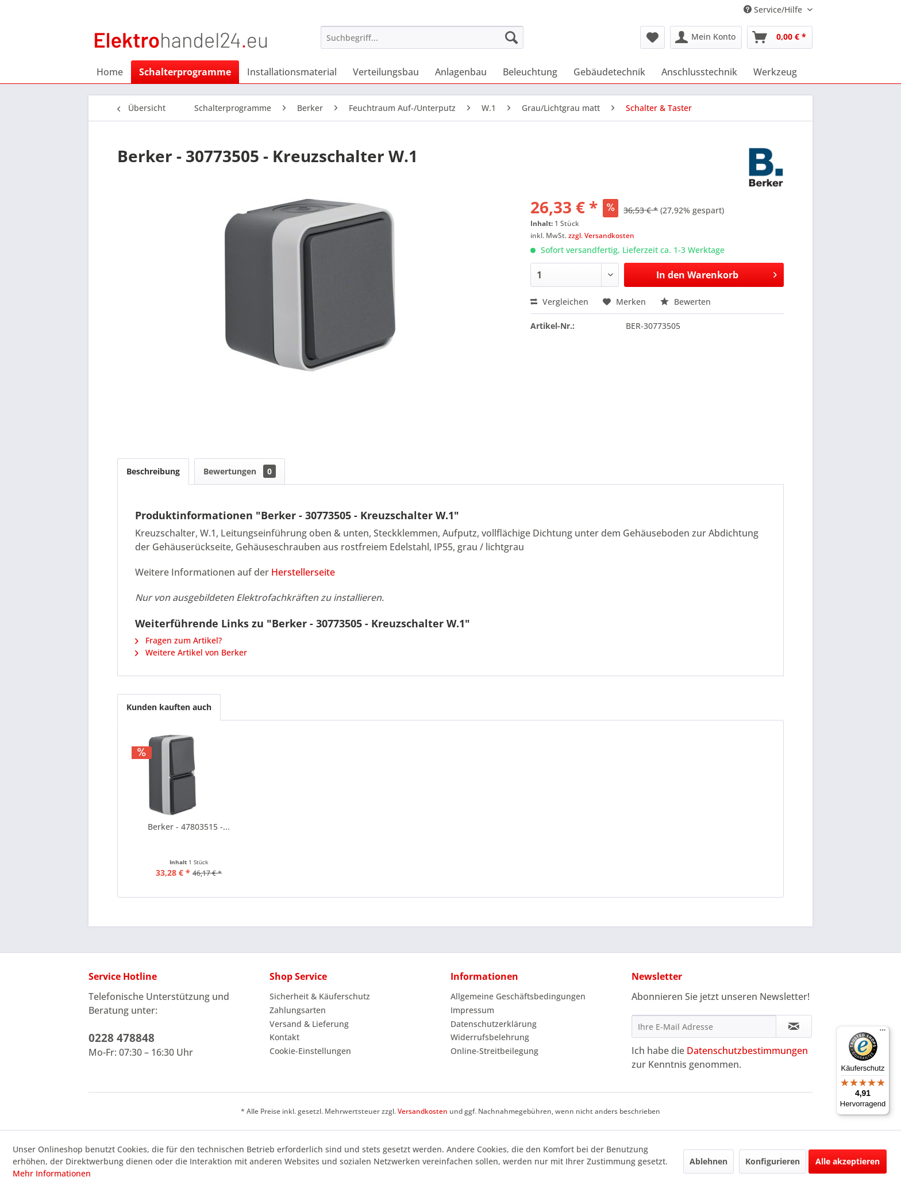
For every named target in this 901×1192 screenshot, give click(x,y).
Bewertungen (239, 471)
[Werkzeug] (775, 71)
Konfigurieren (772, 1161)
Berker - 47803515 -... (189, 826)
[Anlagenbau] (461, 71)
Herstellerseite (303, 572)
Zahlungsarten (297, 1010)
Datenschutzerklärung (493, 1023)
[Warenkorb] (780, 37)
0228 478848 (121, 1037)
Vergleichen (559, 301)
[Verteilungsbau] (386, 71)
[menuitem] (422, 37)
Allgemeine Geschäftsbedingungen (518, 996)
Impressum (472, 1010)
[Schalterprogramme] (185, 71)
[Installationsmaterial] (292, 71)
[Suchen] (511, 37)
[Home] (109, 71)
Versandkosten (423, 1111)
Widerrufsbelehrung (489, 1037)
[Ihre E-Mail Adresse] (704, 1026)
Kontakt (284, 1037)
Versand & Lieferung (309, 1023)
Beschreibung (153, 471)
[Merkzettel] (652, 37)
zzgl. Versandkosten (601, 235)
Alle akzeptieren (847, 1161)
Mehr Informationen (52, 1173)
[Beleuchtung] (530, 71)
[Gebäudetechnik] (609, 71)
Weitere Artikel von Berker (191, 652)
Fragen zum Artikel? (178, 640)
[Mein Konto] (706, 37)
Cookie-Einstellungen (310, 1050)
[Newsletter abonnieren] (794, 1026)
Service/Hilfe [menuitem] (774, 9)
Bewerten (685, 301)
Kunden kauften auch (168, 707)
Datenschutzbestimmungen (747, 1050)
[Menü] (883, 1033)
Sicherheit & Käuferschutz (319, 996)
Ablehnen (708, 1161)
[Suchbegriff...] (422, 37)
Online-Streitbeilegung (494, 1050)
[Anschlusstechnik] (699, 71)
